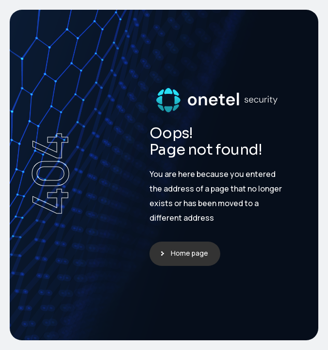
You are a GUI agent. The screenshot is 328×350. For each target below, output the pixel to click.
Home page (189, 253)
